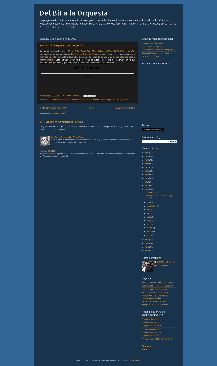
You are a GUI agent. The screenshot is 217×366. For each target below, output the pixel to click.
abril (149, 224)
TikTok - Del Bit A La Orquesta (154, 301)
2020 (147, 175)
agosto (150, 210)
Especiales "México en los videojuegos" (158, 50)
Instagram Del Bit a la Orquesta (155, 305)
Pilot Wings (106, 100)
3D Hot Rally (54, 100)
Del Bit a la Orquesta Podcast (85, 54)
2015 (147, 240)
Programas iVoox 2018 (151, 332)
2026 (147, 153)
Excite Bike (65, 100)
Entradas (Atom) (58, 114)
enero (149, 235)
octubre (150, 202)
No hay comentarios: (70, 96)
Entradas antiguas (124, 108)
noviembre (151, 192)
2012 (147, 251)
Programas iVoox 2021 (151, 322)
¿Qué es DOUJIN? (48, 151)
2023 (147, 164)
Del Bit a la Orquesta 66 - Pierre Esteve (67, 137)
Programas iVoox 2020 (151, 326)
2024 (147, 160)
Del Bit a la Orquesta (73, 13)
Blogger (138, 360)
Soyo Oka (124, 100)
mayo (149, 221)
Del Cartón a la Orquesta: (152, 46)
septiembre (152, 206)
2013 (147, 247)
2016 (147, 189)
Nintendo (96, 100)
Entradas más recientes (53, 108)
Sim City (115, 100)
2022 (147, 167)
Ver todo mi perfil (161, 265)
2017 (147, 186)
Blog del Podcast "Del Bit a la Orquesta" (158, 282)
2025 (147, 156)
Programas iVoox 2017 (151, 336)
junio (149, 217)
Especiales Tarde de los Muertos (155, 53)
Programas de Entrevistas (152, 43)
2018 (147, 182)
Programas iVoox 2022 (151, 319)
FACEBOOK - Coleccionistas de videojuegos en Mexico (155, 297)
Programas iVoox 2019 (151, 329)
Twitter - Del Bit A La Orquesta (154, 289)
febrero (150, 232)
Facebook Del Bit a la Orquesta (155, 292)
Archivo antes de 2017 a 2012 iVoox (157, 339)
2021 (147, 171)
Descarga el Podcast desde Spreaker (157, 286)
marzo (150, 228)
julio (149, 213)
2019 (147, 178)
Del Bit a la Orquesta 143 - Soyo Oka (62, 45)
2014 (147, 243)
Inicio (91, 108)
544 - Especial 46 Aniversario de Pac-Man (61, 122)
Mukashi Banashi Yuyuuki (81, 100)
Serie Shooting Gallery (151, 56)
